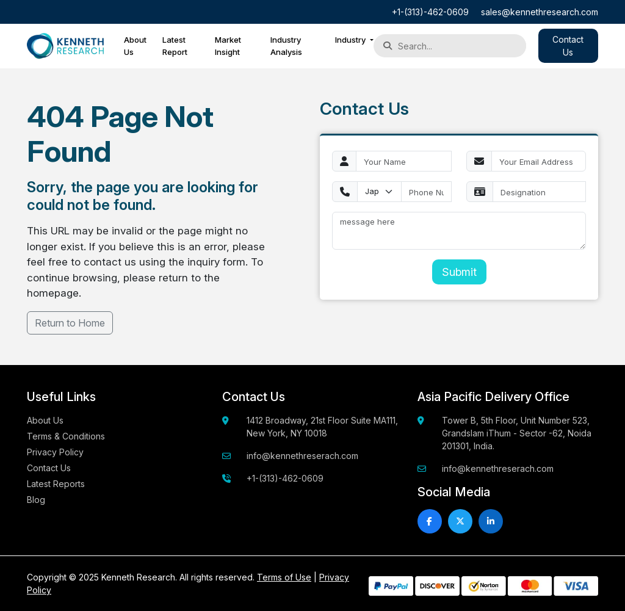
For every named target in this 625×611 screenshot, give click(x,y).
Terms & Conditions (66, 436)
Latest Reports (56, 484)
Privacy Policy (55, 452)
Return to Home (70, 323)
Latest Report (174, 46)
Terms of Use (284, 577)
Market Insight (228, 46)
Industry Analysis (286, 46)
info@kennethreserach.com (302, 455)
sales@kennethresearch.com (539, 12)
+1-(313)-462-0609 (430, 12)
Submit (459, 272)
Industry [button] (351, 40)
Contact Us (49, 468)
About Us (135, 46)
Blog (36, 499)
